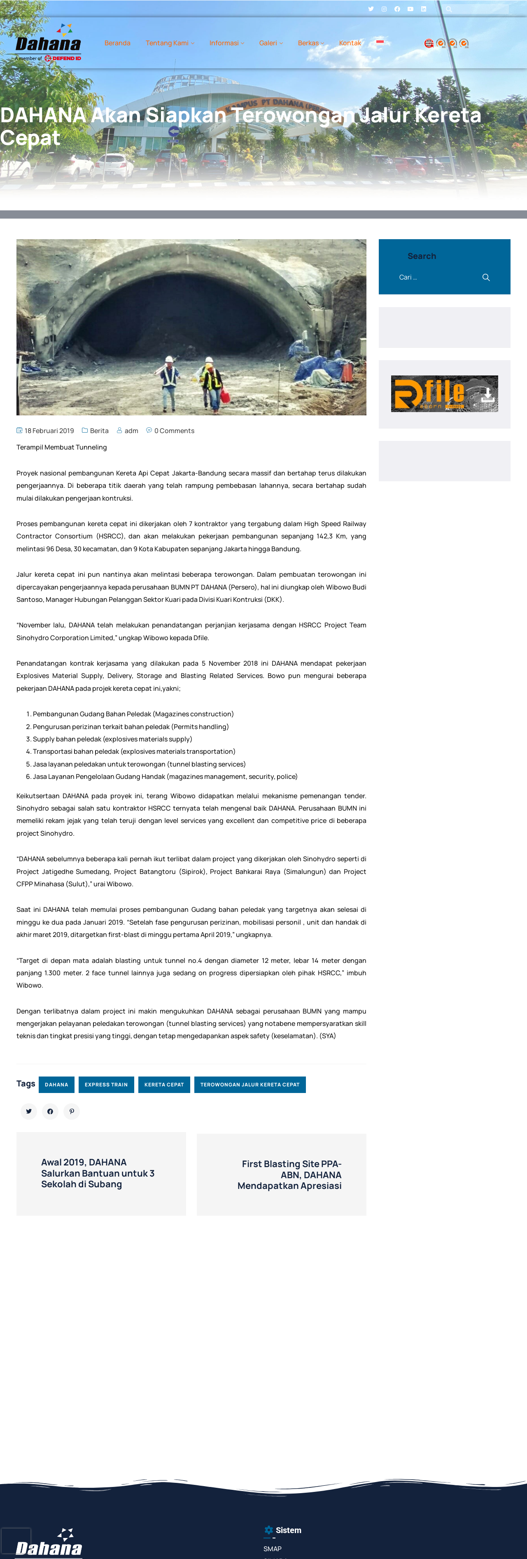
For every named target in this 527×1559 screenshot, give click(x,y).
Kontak (350, 42)
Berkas (308, 42)
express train (106, 1084)
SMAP (273, 1548)
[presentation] (16, 1541)
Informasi (224, 42)
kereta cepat (164, 1084)
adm (131, 430)
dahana (56, 1084)
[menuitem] (380, 43)
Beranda (118, 42)
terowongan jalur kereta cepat (250, 1084)
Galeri (268, 42)
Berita (99, 430)
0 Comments (174, 430)
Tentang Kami (167, 42)
